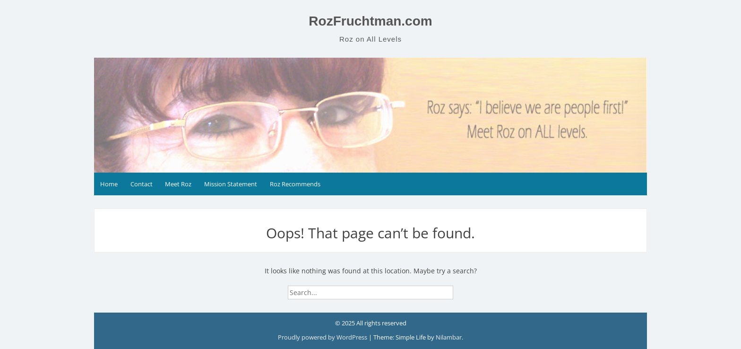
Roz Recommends (295, 184)
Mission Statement (230, 184)
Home (109, 184)
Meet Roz (178, 184)
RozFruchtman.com (370, 21)
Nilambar (449, 337)
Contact (141, 184)
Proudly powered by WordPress (323, 337)
